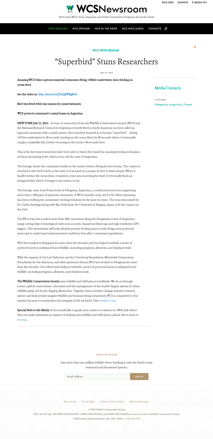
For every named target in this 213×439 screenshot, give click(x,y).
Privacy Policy (88, 401)
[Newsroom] (106, 9)
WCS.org (168, 2)
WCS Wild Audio (133, 28)
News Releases (58, 28)
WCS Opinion (81, 28)
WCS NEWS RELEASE (105, 50)
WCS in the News (106, 28)
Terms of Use (70, 401)
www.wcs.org (107, 300)
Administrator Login (139, 401)
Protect (187, 104)
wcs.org (21, 320)
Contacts (154, 28)
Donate (183, 2)
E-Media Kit (199, 2)
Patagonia (161, 104)
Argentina (175, 104)
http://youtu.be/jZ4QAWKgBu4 (57, 94)
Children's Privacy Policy (112, 401)
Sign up (139, 376)
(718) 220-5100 (132, 418)
